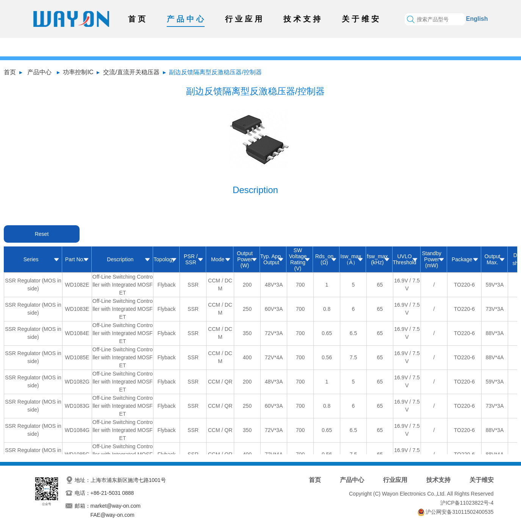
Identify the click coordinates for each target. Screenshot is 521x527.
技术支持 (303, 19)
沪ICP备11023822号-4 (466, 503)
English (477, 19)
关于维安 (361, 19)
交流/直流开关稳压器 (131, 72)
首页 (138, 19)
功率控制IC (78, 72)
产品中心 (186, 19)
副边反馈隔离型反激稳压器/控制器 (215, 72)
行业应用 (244, 19)
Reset (42, 234)
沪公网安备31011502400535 (459, 512)
